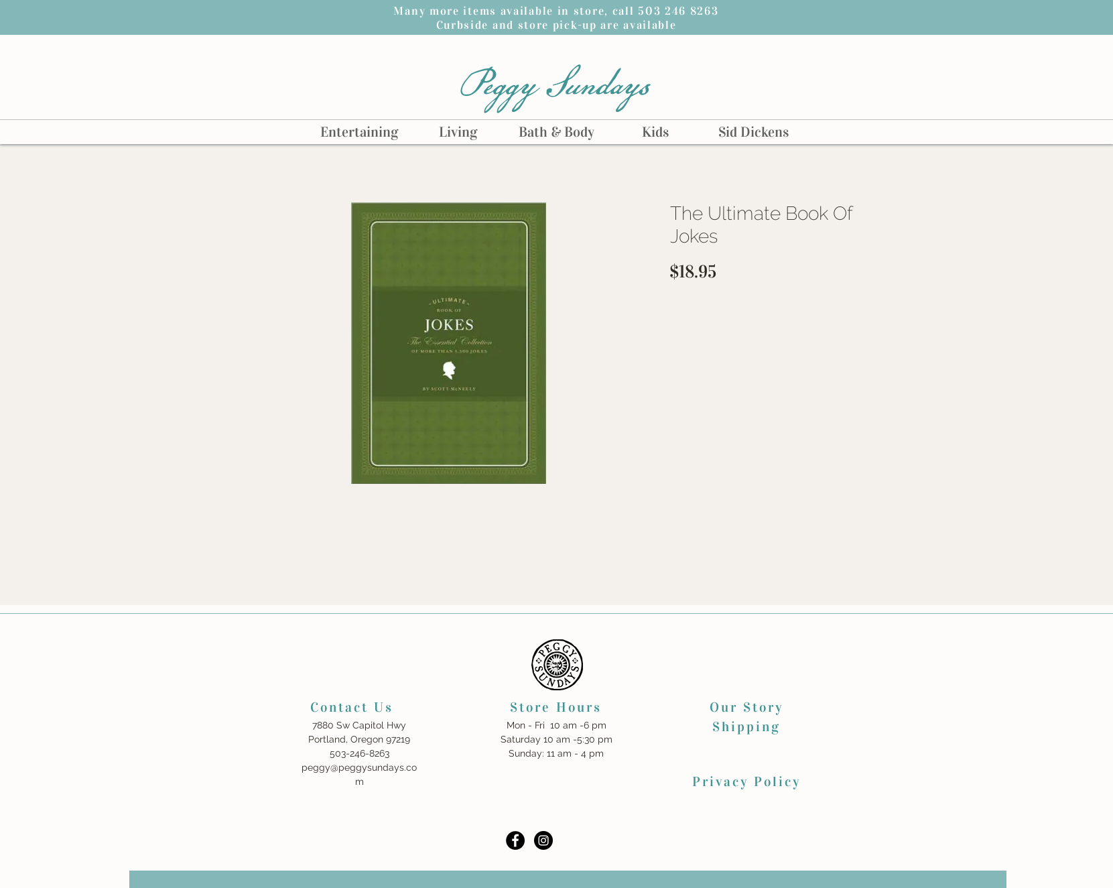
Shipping (746, 726)
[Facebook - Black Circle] (515, 840)
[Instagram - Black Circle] (543, 840)
